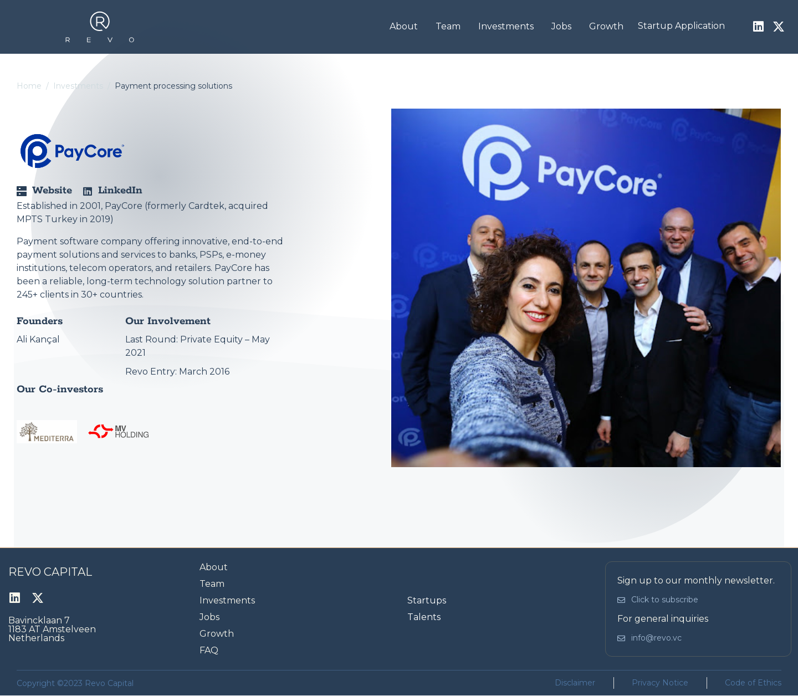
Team (448, 26)
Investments (506, 26)
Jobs (561, 26)
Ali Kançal (38, 339)
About (404, 26)
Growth (606, 26)
